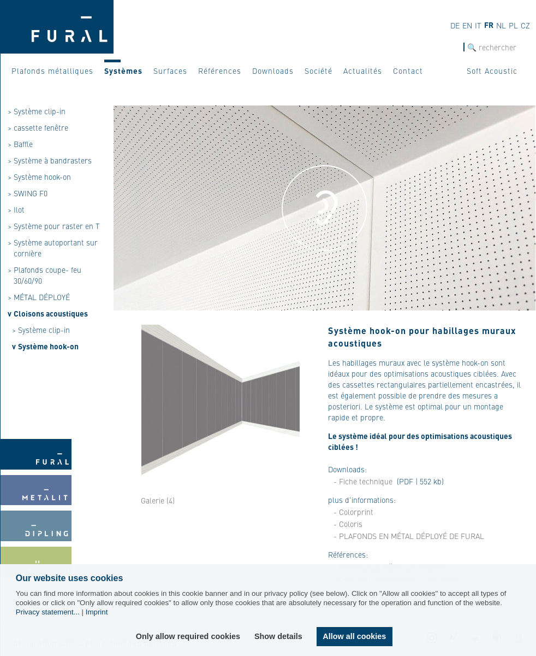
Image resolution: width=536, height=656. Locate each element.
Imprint (97, 612)
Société (318, 70)
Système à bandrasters (53, 160)
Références (219, 70)
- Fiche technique (362, 481)
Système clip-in (39, 111)
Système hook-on (42, 176)
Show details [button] (278, 636)
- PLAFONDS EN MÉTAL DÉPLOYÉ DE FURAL (408, 535)
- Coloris (347, 523)
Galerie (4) (158, 500)
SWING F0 (30, 193)
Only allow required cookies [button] (188, 636)
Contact (408, 70)
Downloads (273, 70)
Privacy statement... (48, 612)
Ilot (19, 209)
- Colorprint (353, 511)
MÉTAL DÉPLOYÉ (42, 296)
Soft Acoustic (492, 70)
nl (501, 25)
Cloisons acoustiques (51, 313)
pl (513, 25)
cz (525, 25)
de (455, 25)
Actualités (362, 70)
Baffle (23, 143)
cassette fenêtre (41, 127)
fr (488, 24)
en (467, 25)
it (478, 25)
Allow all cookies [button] (354, 636)
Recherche (447, 47)
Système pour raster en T (57, 225)
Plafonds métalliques (52, 70)
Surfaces (170, 70)
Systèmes (123, 70)
